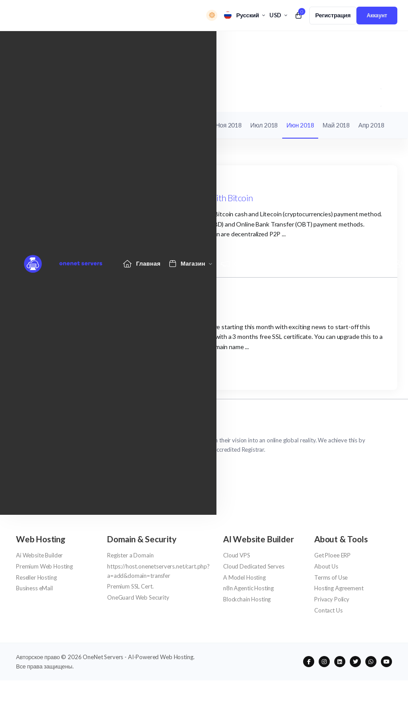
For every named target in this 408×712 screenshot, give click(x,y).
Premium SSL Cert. (130, 586)
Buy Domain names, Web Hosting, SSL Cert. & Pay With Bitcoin (141, 197)
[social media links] (308, 661)
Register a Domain (130, 555)
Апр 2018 (371, 125)
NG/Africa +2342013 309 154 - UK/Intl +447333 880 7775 (98, 467)
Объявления (63, 97)
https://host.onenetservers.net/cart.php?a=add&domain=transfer (158, 571)
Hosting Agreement (338, 588)
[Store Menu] (187, 45)
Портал (26, 97)
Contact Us (328, 610)
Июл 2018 (264, 125)
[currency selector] (278, 15)
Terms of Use (331, 577)
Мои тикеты (36, 125)
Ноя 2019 (160, 125)
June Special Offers (63, 310)
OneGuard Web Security (138, 597)
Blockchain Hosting (247, 599)
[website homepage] (204, 428)
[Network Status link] (360, 45)
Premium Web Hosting (44, 566)
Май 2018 (336, 125)
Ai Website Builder (39, 555)
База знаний (122, 125)
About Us (326, 566)
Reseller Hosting (36, 577)
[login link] (376, 15)
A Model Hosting (244, 577)
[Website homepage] (57, 46)
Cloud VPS (236, 555)
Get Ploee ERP (332, 555)
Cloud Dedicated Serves (253, 566)
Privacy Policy (331, 599)
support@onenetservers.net (60, 479)
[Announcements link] (246, 45)
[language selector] (244, 15)
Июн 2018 (300, 125)
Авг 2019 (194, 125)
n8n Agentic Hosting (248, 588)
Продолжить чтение (63, 254)
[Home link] (142, 45)
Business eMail (34, 588)
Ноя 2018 (229, 125)
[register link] (332, 15)
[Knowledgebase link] (304, 45)
